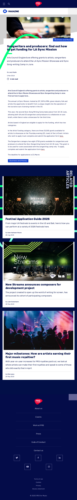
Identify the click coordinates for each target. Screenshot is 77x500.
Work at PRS (38, 425)
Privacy (38, 485)
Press (38, 434)
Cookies (38, 482)
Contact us (38, 451)
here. (62, 136)
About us (38, 409)
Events (38, 417)
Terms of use (38, 479)
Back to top (73, 397)
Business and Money (63, 40)
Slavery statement (38, 489)
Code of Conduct (38, 442)
